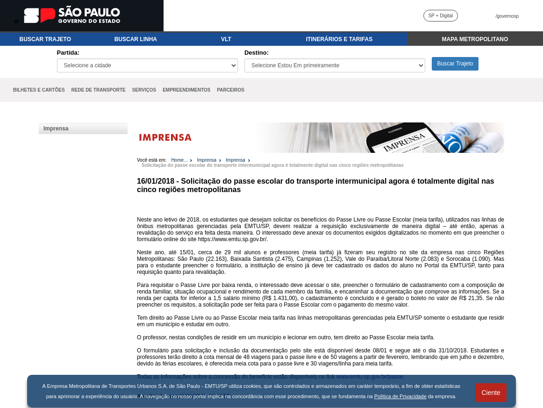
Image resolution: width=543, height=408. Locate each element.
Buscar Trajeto (455, 63)
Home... (179, 160)
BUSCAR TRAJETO (45, 39)
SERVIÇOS (144, 90)
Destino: (256, 52)
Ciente (490, 392)
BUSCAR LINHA (135, 39)
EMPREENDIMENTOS (186, 90)
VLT (226, 39)
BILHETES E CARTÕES (39, 90)
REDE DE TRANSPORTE (98, 90)
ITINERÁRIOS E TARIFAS (339, 39)
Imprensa (55, 128)
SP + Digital (441, 15)
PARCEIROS (230, 90)
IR (16, 21)
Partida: (68, 52)
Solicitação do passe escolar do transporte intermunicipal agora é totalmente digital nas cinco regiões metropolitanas (273, 165)
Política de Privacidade (400, 396)
